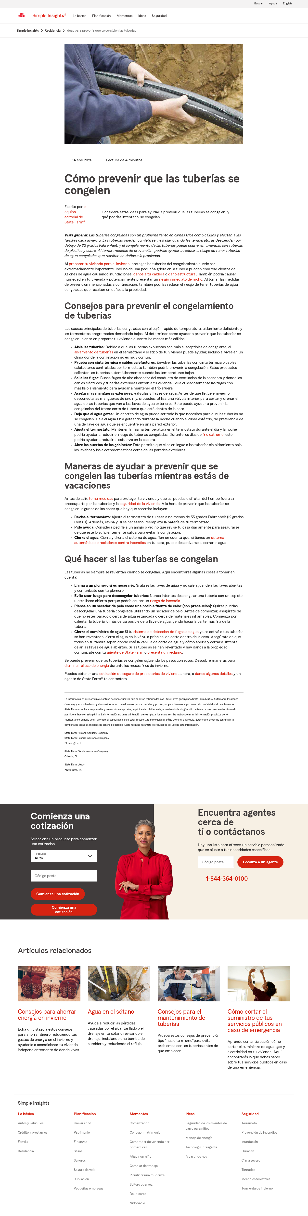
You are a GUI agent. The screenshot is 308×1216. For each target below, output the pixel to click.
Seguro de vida (84, 1170)
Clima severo (251, 1160)
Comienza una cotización (57, 894)
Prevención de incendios (259, 1132)
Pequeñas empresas (88, 1188)
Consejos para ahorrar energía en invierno (47, 1015)
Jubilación (81, 1179)
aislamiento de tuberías (93, 352)
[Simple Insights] (49, 17)
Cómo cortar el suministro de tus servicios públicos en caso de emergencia (255, 1021)
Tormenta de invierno (257, 1188)
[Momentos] (124, 16)
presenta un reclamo (164, 652)
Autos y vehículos (30, 1123)
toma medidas (101, 499)
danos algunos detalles (213, 674)
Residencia (26, 1151)
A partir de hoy (196, 1156)
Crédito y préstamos (32, 1132)
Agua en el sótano (111, 1012)
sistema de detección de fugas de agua (166, 632)
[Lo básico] (79, 16)
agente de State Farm (125, 652)
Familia (23, 1142)
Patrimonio (82, 1132)
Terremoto (249, 1123)
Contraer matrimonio (145, 1132)
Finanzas (80, 1142)
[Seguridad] (159, 16)
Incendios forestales (256, 1179)
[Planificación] (101, 16)
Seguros (80, 1160)
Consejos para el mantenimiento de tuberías (181, 1018)
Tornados (248, 1170)
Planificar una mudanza (147, 1175)
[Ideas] (142, 16)
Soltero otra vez (141, 1184)
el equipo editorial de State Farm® (75, 214)
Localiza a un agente (260, 862)
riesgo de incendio (165, 601)
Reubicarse (138, 1194)
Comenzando (139, 1123)
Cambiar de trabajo (144, 1166)
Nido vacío (137, 1203)
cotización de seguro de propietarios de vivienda (139, 674)
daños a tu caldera (148, 274)
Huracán (248, 1151)
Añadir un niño (140, 1156)
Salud (78, 1151)
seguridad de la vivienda (140, 504)
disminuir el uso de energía (86, 666)
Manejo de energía (199, 1138)
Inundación (250, 1142)
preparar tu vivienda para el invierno (99, 264)
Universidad (82, 1123)
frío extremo (213, 435)
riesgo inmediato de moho (180, 279)
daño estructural (182, 274)
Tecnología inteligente (201, 1147)
